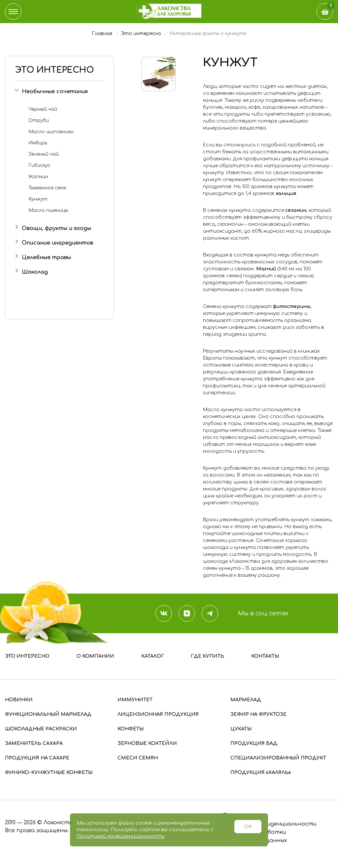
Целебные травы (46, 257)
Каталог (152, 656)
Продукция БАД (253, 743)
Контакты (265, 656)
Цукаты (241, 728)
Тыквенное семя (47, 187)
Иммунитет (135, 699)
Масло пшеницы (48, 210)
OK (248, 827)
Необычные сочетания (55, 92)
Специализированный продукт (278, 758)
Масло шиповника (51, 131)
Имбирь (37, 142)
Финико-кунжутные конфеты (48, 772)
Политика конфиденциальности (269, 824)
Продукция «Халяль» (260, 772)
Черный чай (42, 109)
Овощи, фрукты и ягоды (56, 228)
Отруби (38, 120)
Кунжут (38, 199)
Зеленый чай (43, 154)
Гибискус (39, 165)
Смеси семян (138, 758)
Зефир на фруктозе (258, 714)
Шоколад (35, 272)
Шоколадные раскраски (41, 728)
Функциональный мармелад (48, 714)
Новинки (19, 699)
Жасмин (38, 176)
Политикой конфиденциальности (120, 836)
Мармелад (245, 699)
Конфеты (131, 728)
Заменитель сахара (34, 743)
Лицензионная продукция (158, 714)
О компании (95, 656)
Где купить (207, 656)
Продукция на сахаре (37, 758)
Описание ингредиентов (57, 243)
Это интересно (27, 656)
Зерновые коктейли (147, 743)
